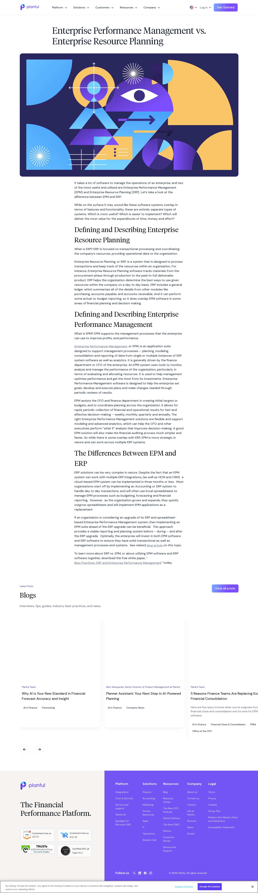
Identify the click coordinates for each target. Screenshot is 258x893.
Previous (24, 748)
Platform (57, 7)
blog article (155, 545)
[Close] (252, 886)
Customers (102, 7)
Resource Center (168, 799)
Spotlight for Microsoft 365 (123, 821)
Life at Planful (191, 811)
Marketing (148, 803)
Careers (191, 803)
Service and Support (169, 848)
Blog (165, 791)
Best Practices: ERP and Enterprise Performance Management (117, 563)
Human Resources (148, 811)
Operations (149, 832)
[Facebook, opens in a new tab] (145, 872)
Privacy (212, 797)
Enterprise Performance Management (100, 346)
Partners (191, 819)
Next (39, 748)
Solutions (79, 7)
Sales (145, 819)
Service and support (121, 805)
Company (149, 7)
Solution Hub (150, 838)
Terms (211, 791)
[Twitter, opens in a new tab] (134, 872)
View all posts (225, 588)
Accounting (149, 797)
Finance (147, 791)
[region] (129, 887)
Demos (167, 829)
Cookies (212, 803)
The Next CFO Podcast (170, 809)
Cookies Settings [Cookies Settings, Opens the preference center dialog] (184, 886)
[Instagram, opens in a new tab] (150, 872)
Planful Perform (171, 817)
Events (191, 832)
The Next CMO (171, 823)
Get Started (225, 7)
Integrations (121, 791)
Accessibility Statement (221, 826)
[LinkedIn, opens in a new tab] (139, 872)
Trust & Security (124, 797)
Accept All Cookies (210, 886)
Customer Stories (168, 838)
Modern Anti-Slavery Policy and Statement (223, 818)
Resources (126, 7)
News (190, 826)
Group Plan (214, 810)
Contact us (193, 797)
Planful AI (120, 813)
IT (143, 826)
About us (192, 791)
